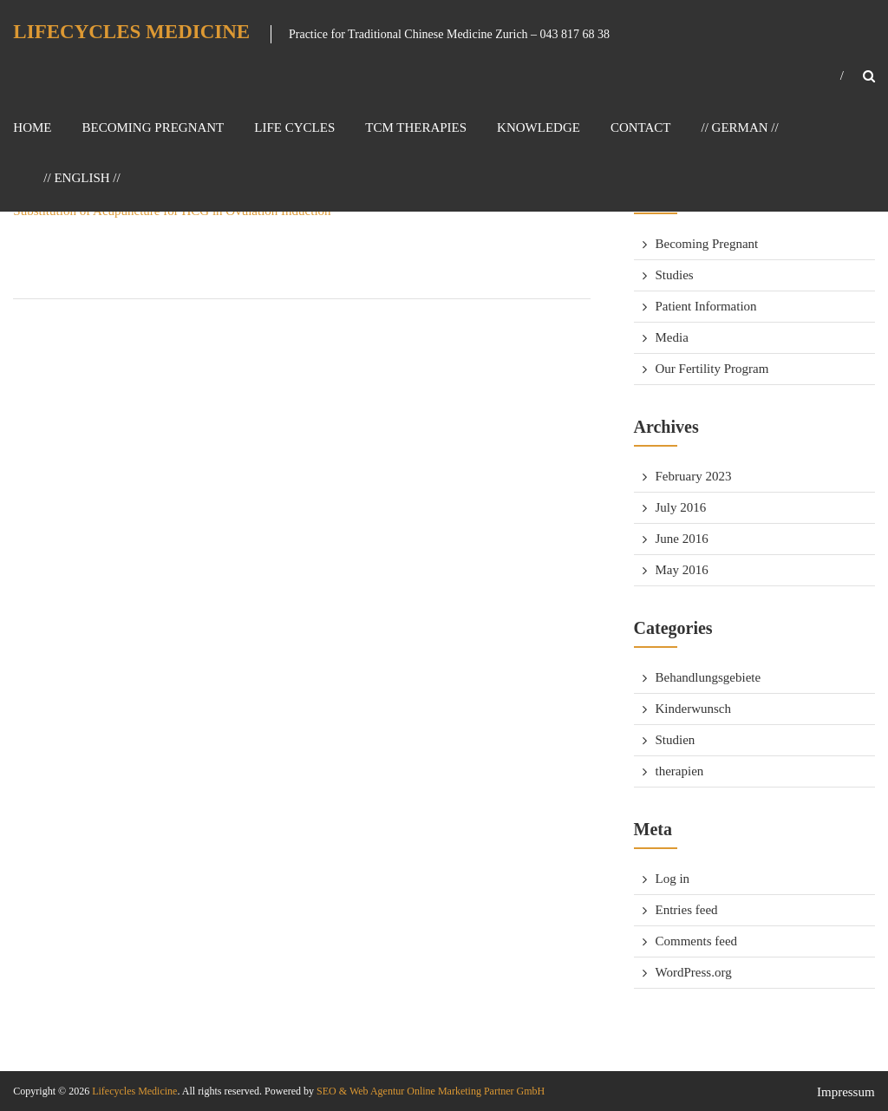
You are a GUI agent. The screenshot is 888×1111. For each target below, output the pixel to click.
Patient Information (706, 306)
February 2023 (694, 476)
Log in (673, 879)
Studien (675, 740)
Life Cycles (294, 127)
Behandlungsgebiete (708, 677)
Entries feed (687, 910)
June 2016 (682, 539)
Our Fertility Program (712, 369)
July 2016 (681, 507)
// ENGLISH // (81, 178)
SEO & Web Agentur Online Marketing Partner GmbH (429, 1091)
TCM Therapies (416, 127)
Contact (640, 127)
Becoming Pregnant (153, 127)
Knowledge (538, 127)
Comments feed (697, 941)
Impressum (846, 1092)
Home (32, 127)
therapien (680, 771)
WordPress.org (694, 972)
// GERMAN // (740, 127)
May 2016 (682, 570)
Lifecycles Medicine (131, 31)
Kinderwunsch (693, 709)
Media (672, 337)
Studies (675, 275)
